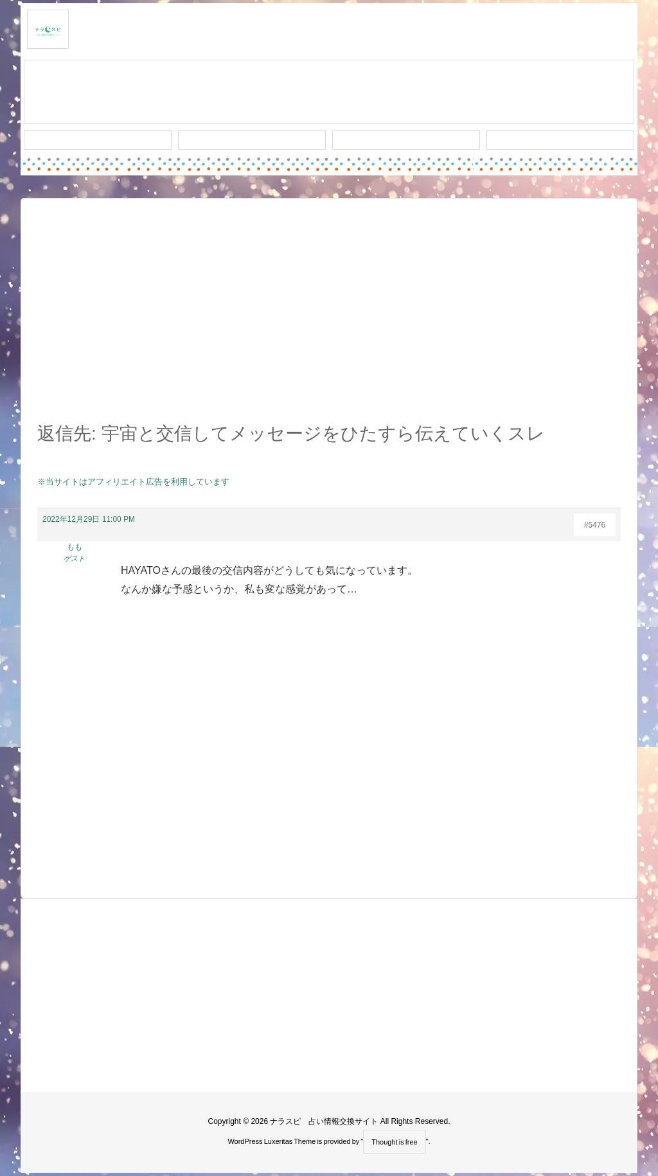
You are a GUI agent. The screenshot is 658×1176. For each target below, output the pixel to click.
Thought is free (394, 1142)
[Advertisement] (329, 317)
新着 (98, 140)
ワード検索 (252, 140)
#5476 (594, 525)
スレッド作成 (329, 92)
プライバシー (560, 140)
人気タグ (406, 140)
